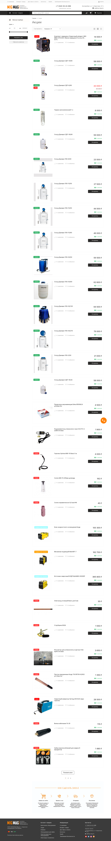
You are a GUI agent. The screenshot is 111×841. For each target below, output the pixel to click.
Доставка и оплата (33, 1)
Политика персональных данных (15, 835)
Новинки (43, 829)
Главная (34, 18)
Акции (42, 827)
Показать (17, 37)
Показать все (67, 772)
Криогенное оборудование (48, 825)
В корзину (95, 44)
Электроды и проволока (47, 837)
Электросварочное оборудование (46, 835)
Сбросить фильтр (18, 42)
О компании (10, 1)
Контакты (43, 1)
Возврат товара (21, 1)
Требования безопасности (62, 1)
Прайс (50, 1)
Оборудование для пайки (48, 832)
